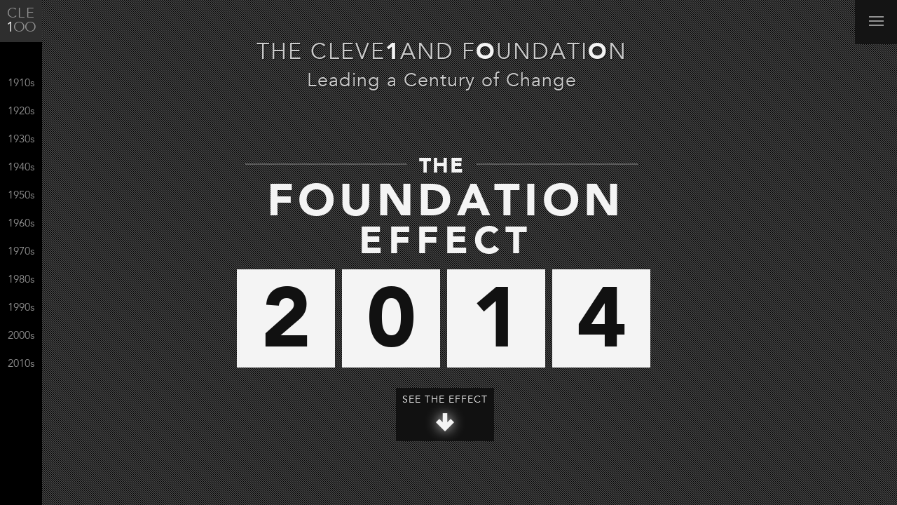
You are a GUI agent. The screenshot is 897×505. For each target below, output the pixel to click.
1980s (21, 280)
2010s (21, 364)
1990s (21, 308)
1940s (21, 168)
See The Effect (445, 413)
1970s (21, 252)
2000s (21, 336)
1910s (21, 84)
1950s (21, 196)
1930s (21, 140)
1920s (21, 112)
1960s (21, 224)
